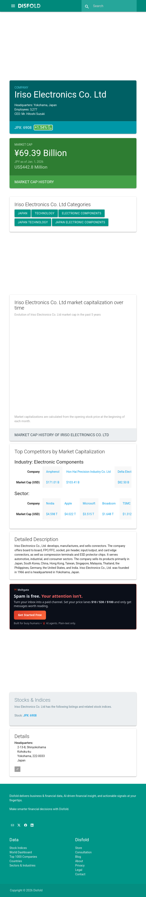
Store (78, 848)
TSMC (127, 503)
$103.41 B (72, 482)
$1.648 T (108, 514)
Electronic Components (81, 213)
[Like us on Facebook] (26, 825)
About (79, 861)
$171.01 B (52, 482)
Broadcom (109, 503)
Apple (68, 503)
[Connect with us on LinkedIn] (32, 825)
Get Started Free (30, 615)
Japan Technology (33, 222)
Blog (78, 856)
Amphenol (52, 471)
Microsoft (89, 503)
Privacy (79, 865)
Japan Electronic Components (80, 222)
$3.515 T (88, 514)
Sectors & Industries (23, 865)
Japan (22, 213)
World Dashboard (21, 852)
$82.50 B (123, 482)
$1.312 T (128, 514)
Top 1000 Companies (23, 856)
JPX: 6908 (30, 715)
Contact (80, 874)
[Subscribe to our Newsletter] (13, 825)
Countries (16, 861)
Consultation (83, 852)
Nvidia (50, 503)
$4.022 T (70, 514)
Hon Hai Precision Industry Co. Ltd (88, 471)
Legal (78, 870)
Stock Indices (18, 848)
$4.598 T (52, 514)
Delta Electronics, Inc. (131, 471)
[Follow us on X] (19, 825)
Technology (44, 213)
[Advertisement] (76, 45)
